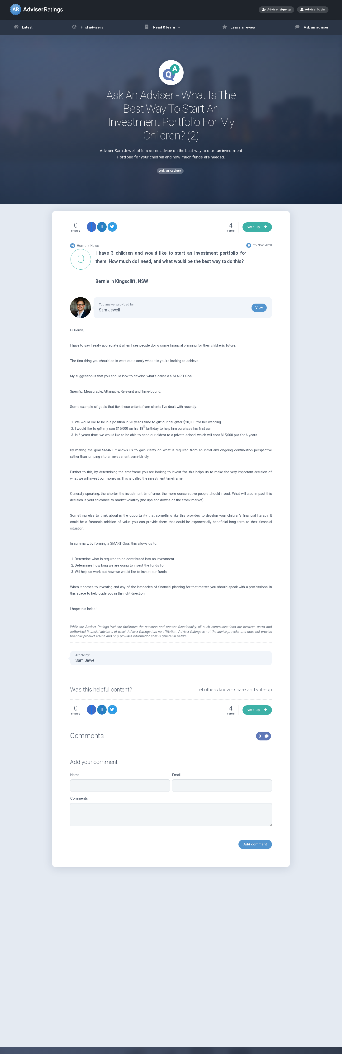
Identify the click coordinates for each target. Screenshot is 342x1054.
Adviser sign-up (276, 10)
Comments (171, 816)
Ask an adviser (311, 27)
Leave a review (239, 27)
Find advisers (87, 27)
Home (81, 250)
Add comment (255, 848)
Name (120, 786)
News (94, 250)
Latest (23, 27)
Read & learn (162, 30)
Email (222, 786)
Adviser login (312, 9)
